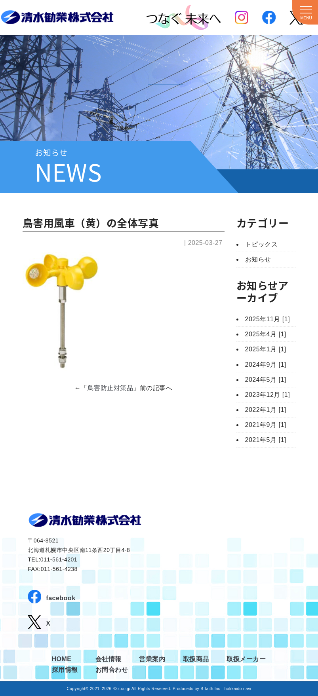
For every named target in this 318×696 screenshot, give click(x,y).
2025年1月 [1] (265, 349)
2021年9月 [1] (265, 424)
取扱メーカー (246, 659)
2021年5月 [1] (265, 439)
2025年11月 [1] (267, 319)
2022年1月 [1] (265, 409)
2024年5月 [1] (265, 379)
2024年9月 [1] (265, 364)
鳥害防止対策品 (110, 388)
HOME (62, 659)
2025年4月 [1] (265, 334)
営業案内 (152, 659)
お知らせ (258, 259)
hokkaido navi (238, 689)
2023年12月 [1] (267, 394)
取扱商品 (196, 659)
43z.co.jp (122, 689)
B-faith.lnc (210, 689)
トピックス (261, 244)
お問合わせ (111, 669)
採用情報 (65, 669)
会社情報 (108, 659)
